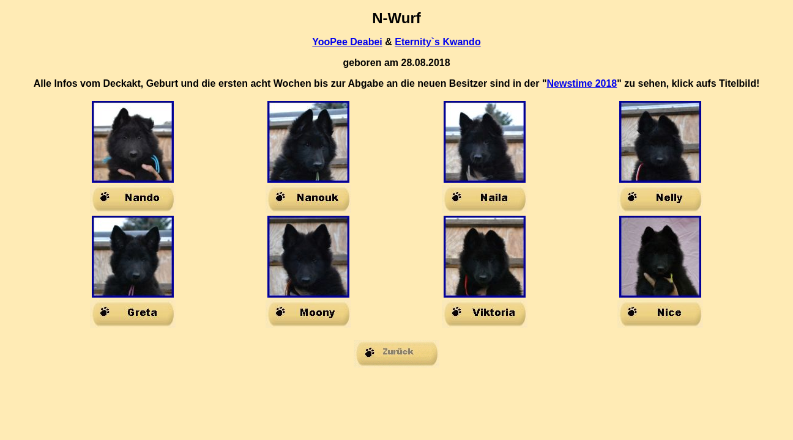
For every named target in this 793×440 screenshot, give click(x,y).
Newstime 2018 (582, 83)
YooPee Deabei (347, 42)
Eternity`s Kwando (437, 42)
